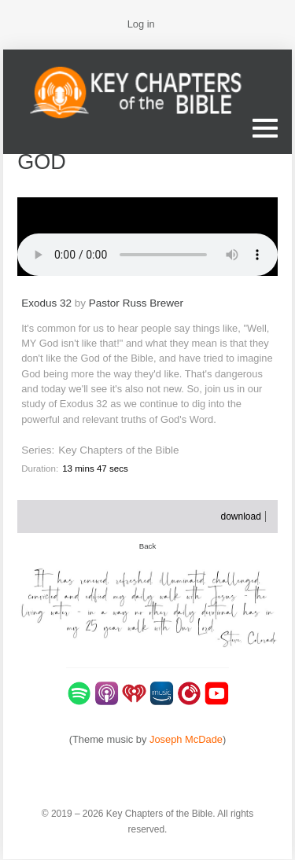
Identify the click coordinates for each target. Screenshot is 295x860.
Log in (141, 24)
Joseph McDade (186, 739)
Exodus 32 (46, 303)
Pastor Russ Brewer (136, 303)
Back (147, 546)
